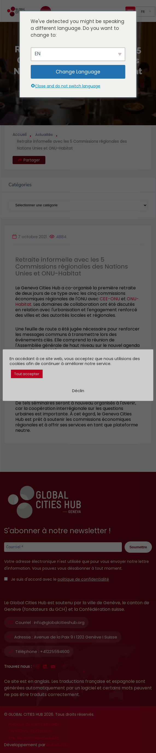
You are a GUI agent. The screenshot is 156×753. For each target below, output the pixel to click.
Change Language (78, 72)
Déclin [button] (78, 390)
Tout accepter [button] (26, 373)
